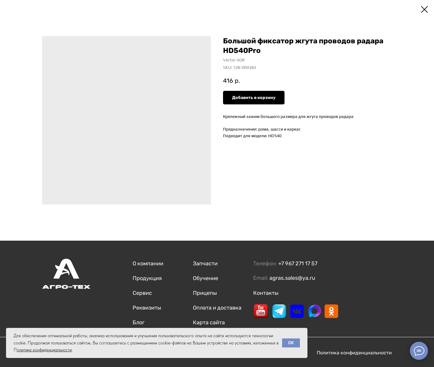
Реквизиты (147, 307)
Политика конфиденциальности (354, 353)
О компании (148, 263)
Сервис (142, 293)
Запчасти (205, 263)
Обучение (205, 278)
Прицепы (205, 293)
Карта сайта (209, 322)
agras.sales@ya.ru (292, 278)
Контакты (265, 293)
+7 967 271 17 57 (297, 263)
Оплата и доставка (217, 307)
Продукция (147, 278)
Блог (139, 322)
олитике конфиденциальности (44, 350)
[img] (260, 311)
